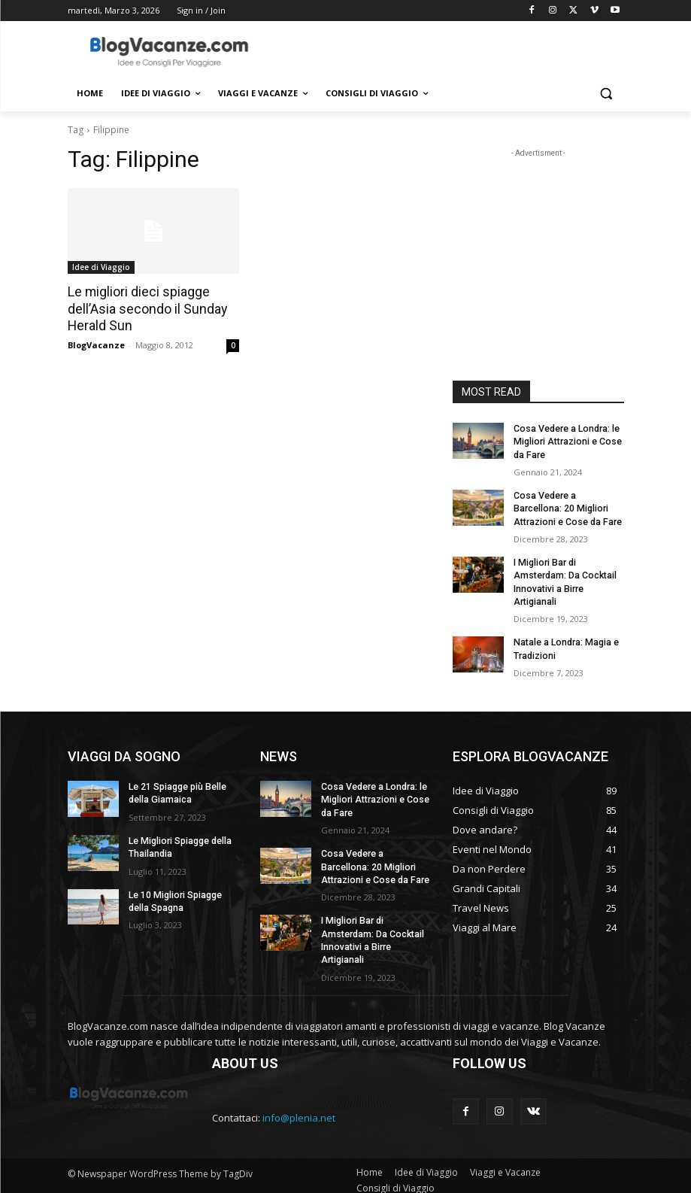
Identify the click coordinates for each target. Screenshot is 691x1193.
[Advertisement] (448, 50)
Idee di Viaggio (101, 267)
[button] (606, 93)
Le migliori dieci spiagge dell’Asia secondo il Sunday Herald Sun (144, 308)
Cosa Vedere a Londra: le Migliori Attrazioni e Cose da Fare (566, 441)
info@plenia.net (298, 1109)
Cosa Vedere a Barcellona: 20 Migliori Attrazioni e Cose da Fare (567, 507)
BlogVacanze (96, 343)
